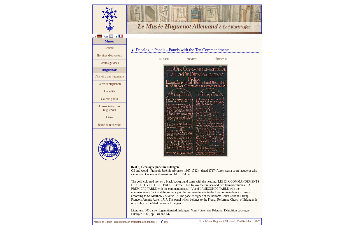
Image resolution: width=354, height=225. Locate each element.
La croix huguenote (109, 84)
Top (166, 221)
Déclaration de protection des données (134, 221)
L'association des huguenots (109, 108)
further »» (221, 59)
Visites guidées (109, 63)
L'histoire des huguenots (109, 76)
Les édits (109, 91)
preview (192, 59)
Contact (109, 48)
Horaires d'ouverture (109, 55)
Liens (109, 117)
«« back (164, 59)
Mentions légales (103, 221)
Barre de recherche (109, 125)
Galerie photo (109, 99)
